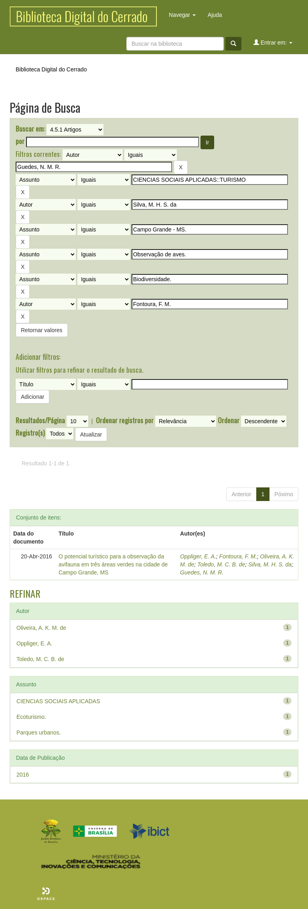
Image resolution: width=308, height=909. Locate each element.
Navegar (182, 15)
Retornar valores (42, 330)
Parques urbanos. (38, 732)
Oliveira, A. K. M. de (41, 628)
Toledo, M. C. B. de (221, 564)
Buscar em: (30, 129)
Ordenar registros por (125, 420)
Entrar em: (272, 42)
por (20, 141)
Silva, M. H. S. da (270, 564)
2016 (22, 774)
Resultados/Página (40, 420)
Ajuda (215, 15)
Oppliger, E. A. (198, 556)
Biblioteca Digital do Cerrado (51, 69)
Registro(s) (30, 433)
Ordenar (228, 420)
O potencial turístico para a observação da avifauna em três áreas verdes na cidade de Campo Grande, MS (113, 564)
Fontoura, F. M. (238, 556)
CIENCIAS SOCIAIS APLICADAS (58, 701)
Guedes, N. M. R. (201, 572)
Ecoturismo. (31, 717)
